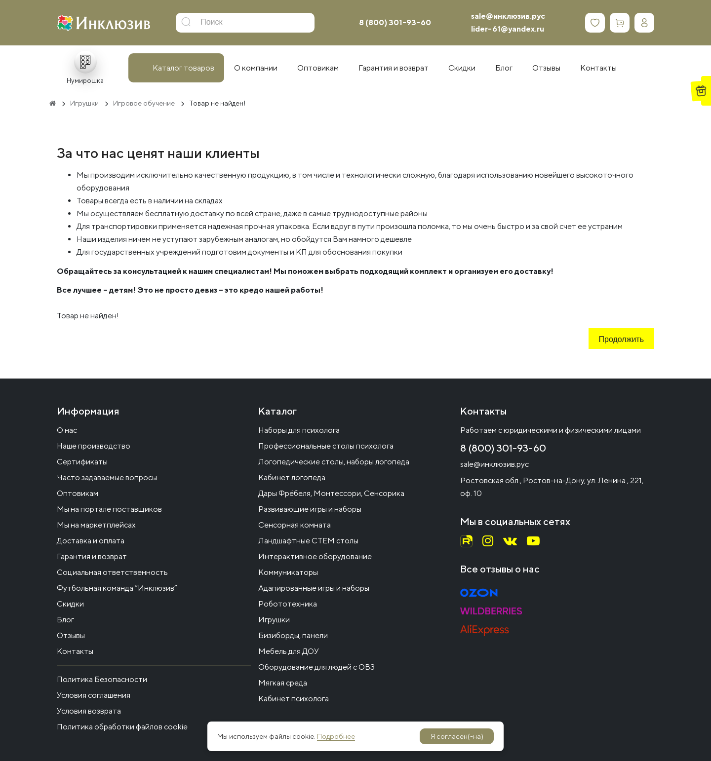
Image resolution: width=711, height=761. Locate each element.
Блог (65, 619)
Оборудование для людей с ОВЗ (316, 667)
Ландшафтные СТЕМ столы (308, 540)
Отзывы (71, 635)
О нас (67, 430)
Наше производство (93, 446)
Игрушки (274, 619)
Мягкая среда (282, 682)
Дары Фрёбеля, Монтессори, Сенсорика (331, 493)
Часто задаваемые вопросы (107, 477)
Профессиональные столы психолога (326, 446)
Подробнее (336, 736)
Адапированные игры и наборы (313, 588)
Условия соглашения (93, 695)
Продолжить (621, 340)
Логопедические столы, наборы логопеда (333, 461)
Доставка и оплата (90, 540)
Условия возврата (89, 711)
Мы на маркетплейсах (96, 525)
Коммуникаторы (288, 572)
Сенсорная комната (294, 525)
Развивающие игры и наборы (309, 509)
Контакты (75, 651)
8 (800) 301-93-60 (395, 22)
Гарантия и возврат (92, 556)
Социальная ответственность (112, 572)
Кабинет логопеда (291, 477)
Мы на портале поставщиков (109, 509)
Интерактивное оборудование (315, 556)
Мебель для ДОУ (288, 651)
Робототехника (287, 604)
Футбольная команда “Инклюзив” (117, 588)
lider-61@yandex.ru (507, 29)
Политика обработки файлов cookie (122, 726)
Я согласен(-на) (457, 736)
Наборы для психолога (299, 430)
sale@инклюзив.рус (508, 16)
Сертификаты (82, 461)
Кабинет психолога (293, 698)
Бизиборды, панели (293, 635)
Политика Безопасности (102, 679)
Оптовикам (77, 493)
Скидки (70, 604)
